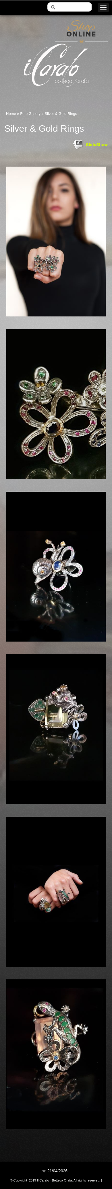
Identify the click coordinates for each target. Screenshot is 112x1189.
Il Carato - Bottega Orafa (56, 91)
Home (11, 113)
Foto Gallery (30, 113)
